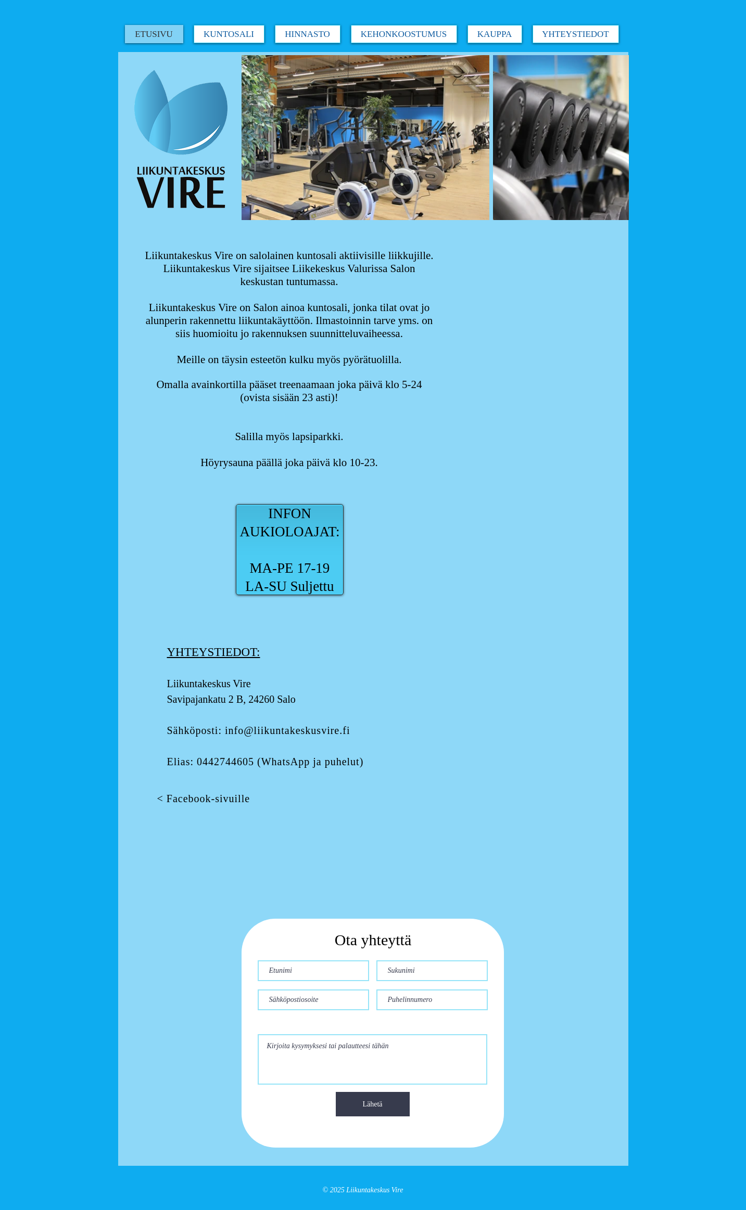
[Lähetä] (373, 1104)
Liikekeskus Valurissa (339, 268)
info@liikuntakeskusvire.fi (287, 730)
